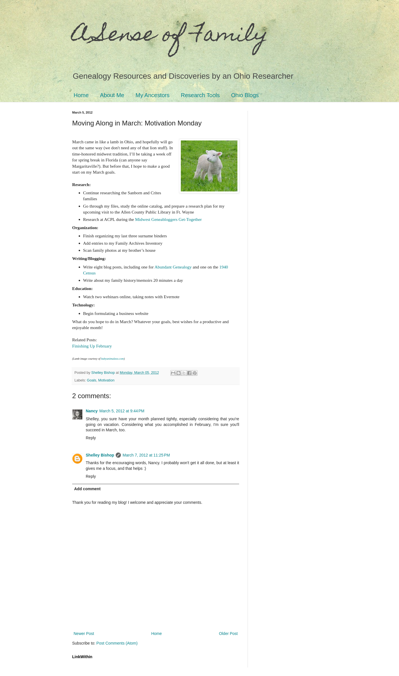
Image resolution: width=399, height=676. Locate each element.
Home (81, 95)
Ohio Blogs (245, 95)
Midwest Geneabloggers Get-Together (168, 219)
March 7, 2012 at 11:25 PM (146, 455)
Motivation (106, 380)
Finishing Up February (92, 346)
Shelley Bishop (100, 455)
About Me (112, 95)
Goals (91, 380)
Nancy (92, 411)
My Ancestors (153, 95)
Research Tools (200, 95)
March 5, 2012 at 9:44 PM (121, 411)
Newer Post (84, 633)
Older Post (228, 633)
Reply (91, 438)
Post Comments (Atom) (117, 643)
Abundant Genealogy (173, 267)
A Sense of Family (170, 36)
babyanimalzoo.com (112, 358)
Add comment (87, 489)
